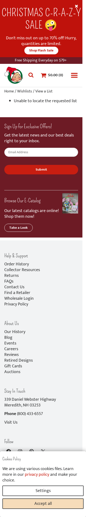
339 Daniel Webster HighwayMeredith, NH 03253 (30, 402)
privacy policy (37, 474)
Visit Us (10, 422)
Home (9, 91)
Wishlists (24, 91)
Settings (43, 490)
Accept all (43, 503)
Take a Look (18, 228)
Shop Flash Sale (41, 50)
